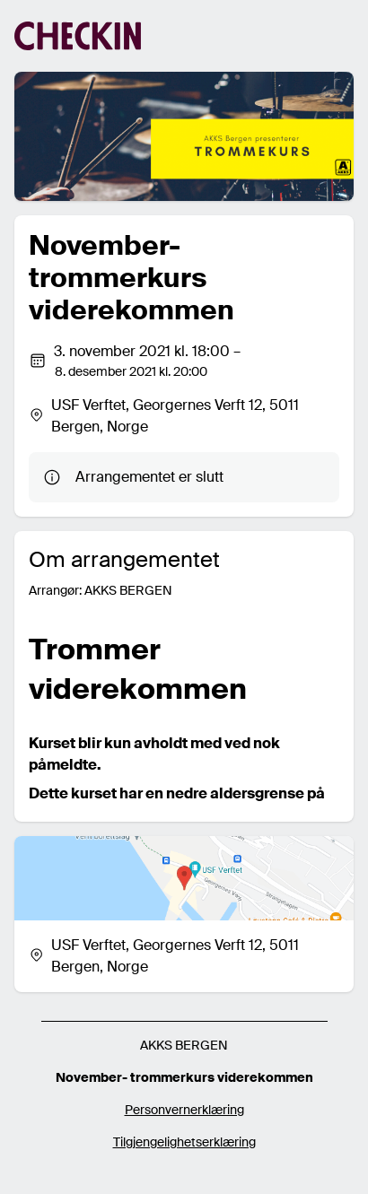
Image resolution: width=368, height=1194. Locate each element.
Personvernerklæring (184, 1110)
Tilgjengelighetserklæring (184, 1142)
